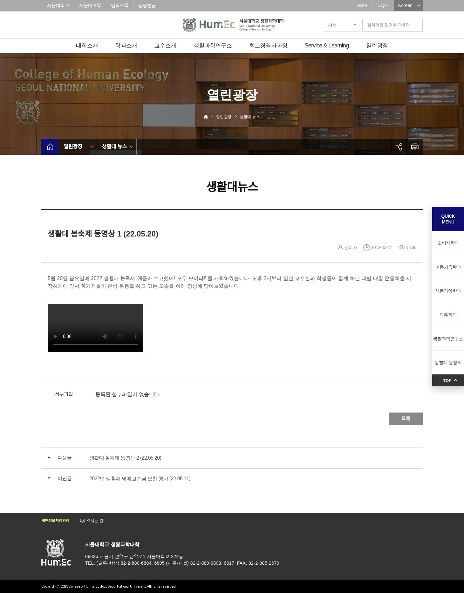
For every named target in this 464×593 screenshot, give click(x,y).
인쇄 (415, 147)
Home (362, 5)
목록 (405, 418)
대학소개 (87, 45)
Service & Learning (327, 45)
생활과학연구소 (213, 45)
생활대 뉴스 (250, 117)
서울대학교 (58, 5)
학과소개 (126, 45)
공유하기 (399, 147)
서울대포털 (90, 5)
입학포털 (119, 5)
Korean (405, 5)
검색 (332, 25)
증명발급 (147, 5)
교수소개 (165, 45)
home (50, 147)
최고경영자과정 (268, 45)
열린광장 (377, 45)
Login (382, 5)
